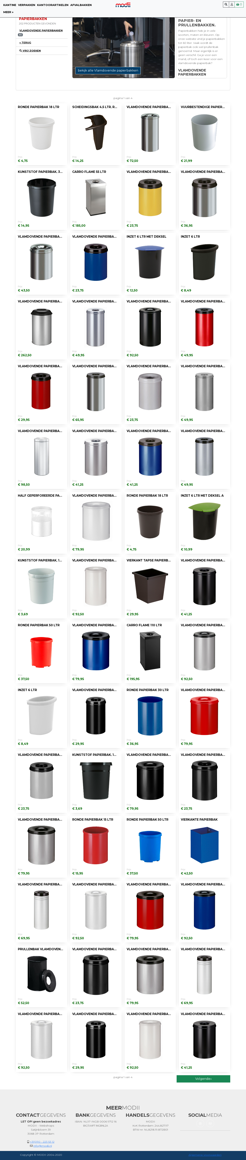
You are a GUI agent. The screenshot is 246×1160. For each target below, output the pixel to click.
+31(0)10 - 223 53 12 (42, 1141)
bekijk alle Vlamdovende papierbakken (108, 70)
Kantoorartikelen (52, 5)
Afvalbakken (81, 5)
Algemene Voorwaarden (205, 1155)
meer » (8, 12)
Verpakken (26, 5)
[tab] (42, 33)
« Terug (25, 42)
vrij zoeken (30, 50)
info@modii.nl (42, 1146)
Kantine (9, 5)
